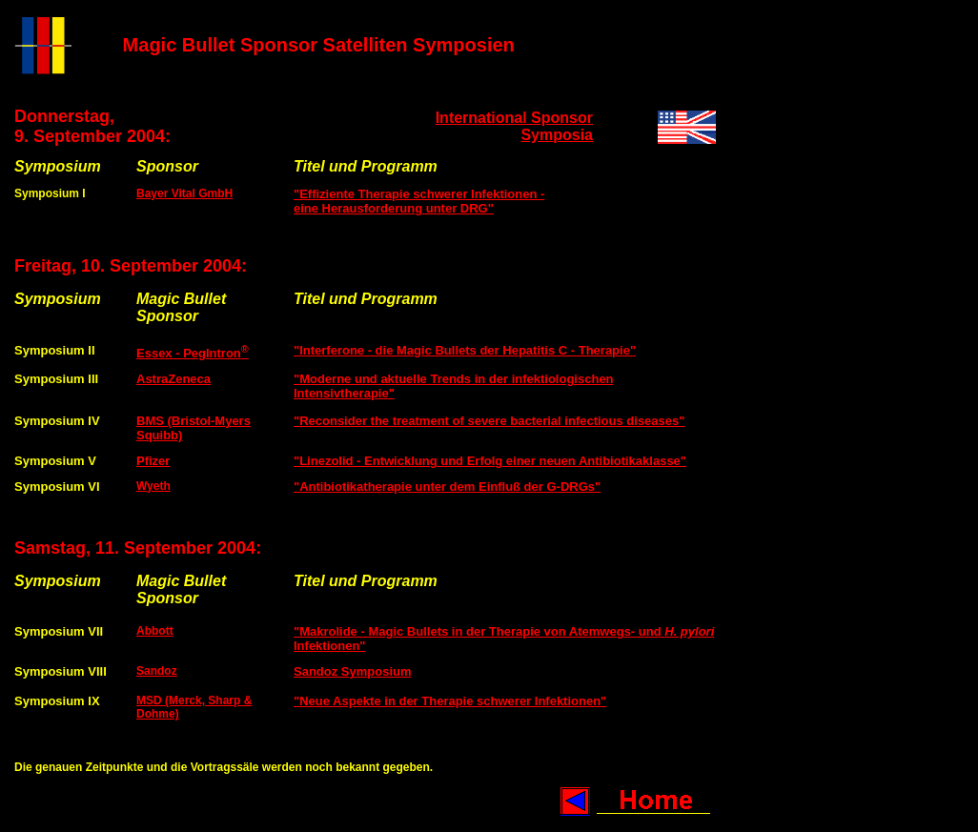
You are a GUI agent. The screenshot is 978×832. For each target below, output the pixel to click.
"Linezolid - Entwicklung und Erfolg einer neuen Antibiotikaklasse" (490, 461)
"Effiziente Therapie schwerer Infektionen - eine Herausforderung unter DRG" (419, 201)
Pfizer (153, 461)
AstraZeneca (173, 379)
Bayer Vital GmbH (184, 193)
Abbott (154, 631)
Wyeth (153, 486)
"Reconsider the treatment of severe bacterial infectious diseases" (489, 421)
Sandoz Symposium (353, 671)
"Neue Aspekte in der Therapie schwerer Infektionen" (450, 701)
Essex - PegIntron (192, 353)
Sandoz (156, 671)
